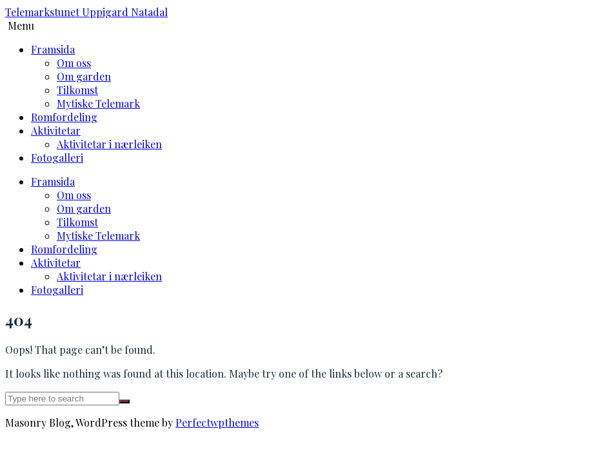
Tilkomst (77, 90)
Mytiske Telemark (98, 103)
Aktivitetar (56, 130)
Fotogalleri (57, 157)
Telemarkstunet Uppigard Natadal (86, 12)
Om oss (74, 63)
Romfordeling (64, 117)
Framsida (53, 49)
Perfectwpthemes (217, 422)
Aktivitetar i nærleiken (109, 144)
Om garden (84, 76)
